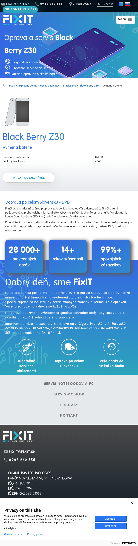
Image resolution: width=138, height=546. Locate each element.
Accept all (110, 518)
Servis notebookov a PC (69, 384)
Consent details (13, 534)
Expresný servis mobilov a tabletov (39, 85)
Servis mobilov (69, 394)
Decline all (111, 526)
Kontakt (69, 416)
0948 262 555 (51, 4)
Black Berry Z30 (89, 85)
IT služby (69, 405)
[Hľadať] (105, 4)
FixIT (12, 85)
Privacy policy (35, 534)
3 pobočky (82, 4)
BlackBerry (69, 85)
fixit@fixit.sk (18, 4)
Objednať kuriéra (21, 9)
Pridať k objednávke (29, 178)
